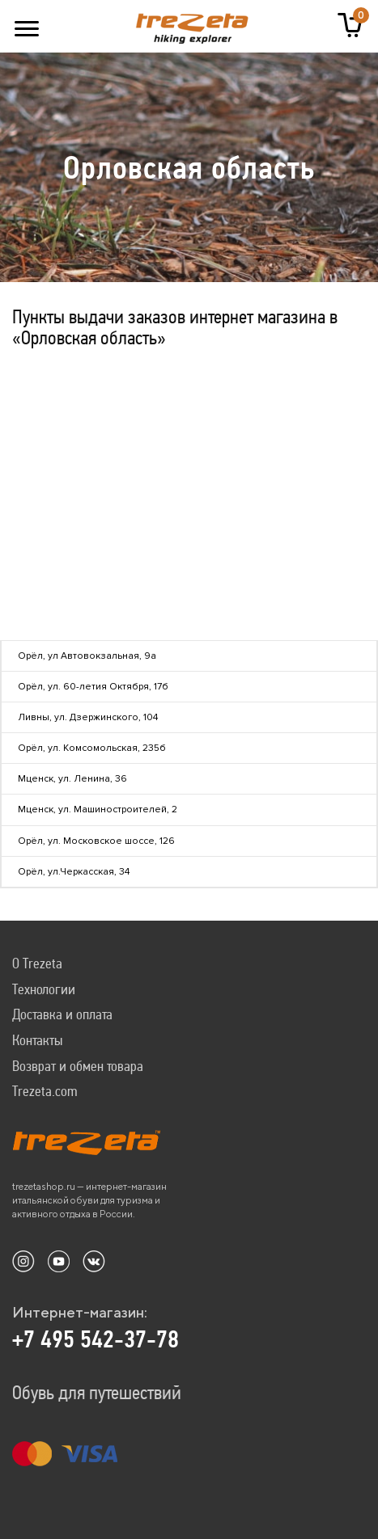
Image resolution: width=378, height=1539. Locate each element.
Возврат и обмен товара (77, 1065)
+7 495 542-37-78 (95, 1339)
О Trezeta (37, 963)
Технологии (43, 988)
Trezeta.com (45, 1090)
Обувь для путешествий (96, 1392)
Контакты (37, 1039)
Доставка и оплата (62, 1014)
